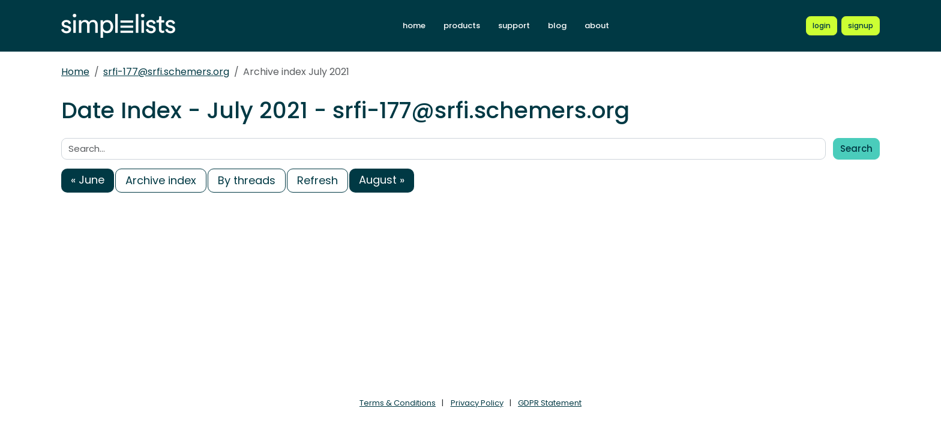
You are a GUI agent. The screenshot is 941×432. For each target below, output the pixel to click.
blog (557, 25)
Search (856, 148)
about (597, 25)
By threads (246, 180)
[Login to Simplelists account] (821, 25)
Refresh (317, 180)
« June (87, 179)
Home (75, 72)
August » (381, 179)
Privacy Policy (477, 403)
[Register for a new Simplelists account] (860, 25)
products (461, 25)
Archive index (160, 180)
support (514, 25)
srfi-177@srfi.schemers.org (166, 72)
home (414, 25)
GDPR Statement (550, 403)
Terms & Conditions (397, 403)
